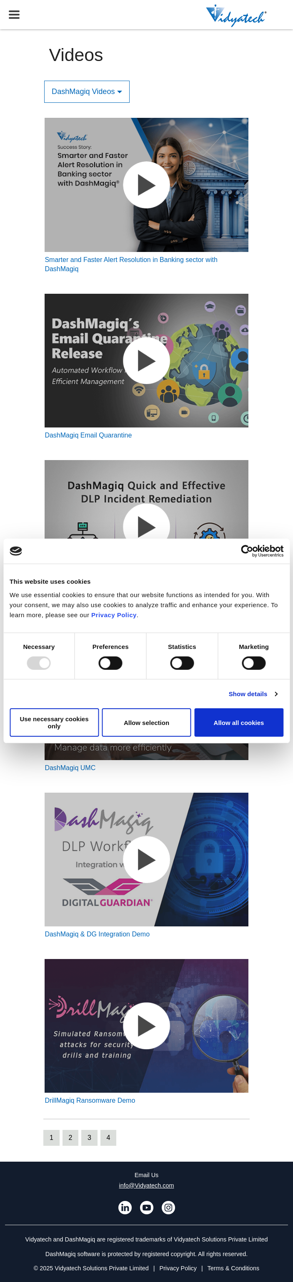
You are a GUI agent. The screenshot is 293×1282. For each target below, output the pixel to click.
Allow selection (146, 722)
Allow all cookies (239, 722)
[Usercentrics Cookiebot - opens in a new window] (246, 551)
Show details (248, 693)
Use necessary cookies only (54, 722)
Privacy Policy (114, 614)
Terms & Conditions (233, 1268)
